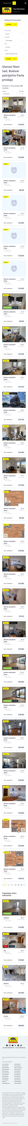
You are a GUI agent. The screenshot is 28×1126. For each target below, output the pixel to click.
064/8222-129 (16, 11)
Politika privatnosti (8, 1047)
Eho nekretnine (17, 1071)
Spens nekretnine (5, 1072)
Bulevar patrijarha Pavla (11, 53)
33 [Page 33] (18, 885)
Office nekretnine (5, 1069)
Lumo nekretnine (17, 1083)
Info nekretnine (17, 1066)
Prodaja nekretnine (6, 1083)
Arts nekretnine (5, 1079)
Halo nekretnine (17, 1069)
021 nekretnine (5, 1066)
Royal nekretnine (5, 1067)
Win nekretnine (17, 1072)
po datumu (6, 93)
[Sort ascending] (20, 93)
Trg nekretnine (17, 1078)
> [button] (24, 885)
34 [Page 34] (21, 885)
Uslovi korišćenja (20, 1047)
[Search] (14, 3)
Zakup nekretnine (17, 1081)
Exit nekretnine (17, 1074)
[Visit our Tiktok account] (21, 1045)
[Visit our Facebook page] (7, 1045)
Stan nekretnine (5, 1074)
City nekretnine (17, 1064)
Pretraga (10, 58)
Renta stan (4, 1081)
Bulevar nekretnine (18, 1067)
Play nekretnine (5, 1076)
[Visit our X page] (15, 1045)
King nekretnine (5, 1078)
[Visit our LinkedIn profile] (18, 1045)
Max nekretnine (17, 1076)
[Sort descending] (22, 93)
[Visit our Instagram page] (10, 1045)
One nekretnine (17, 1079)
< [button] (3, 885)
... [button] (13, 885)
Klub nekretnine (5, 1071)
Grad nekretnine (5, 1064)
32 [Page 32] (15, 885)
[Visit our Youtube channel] (12, 1045)
